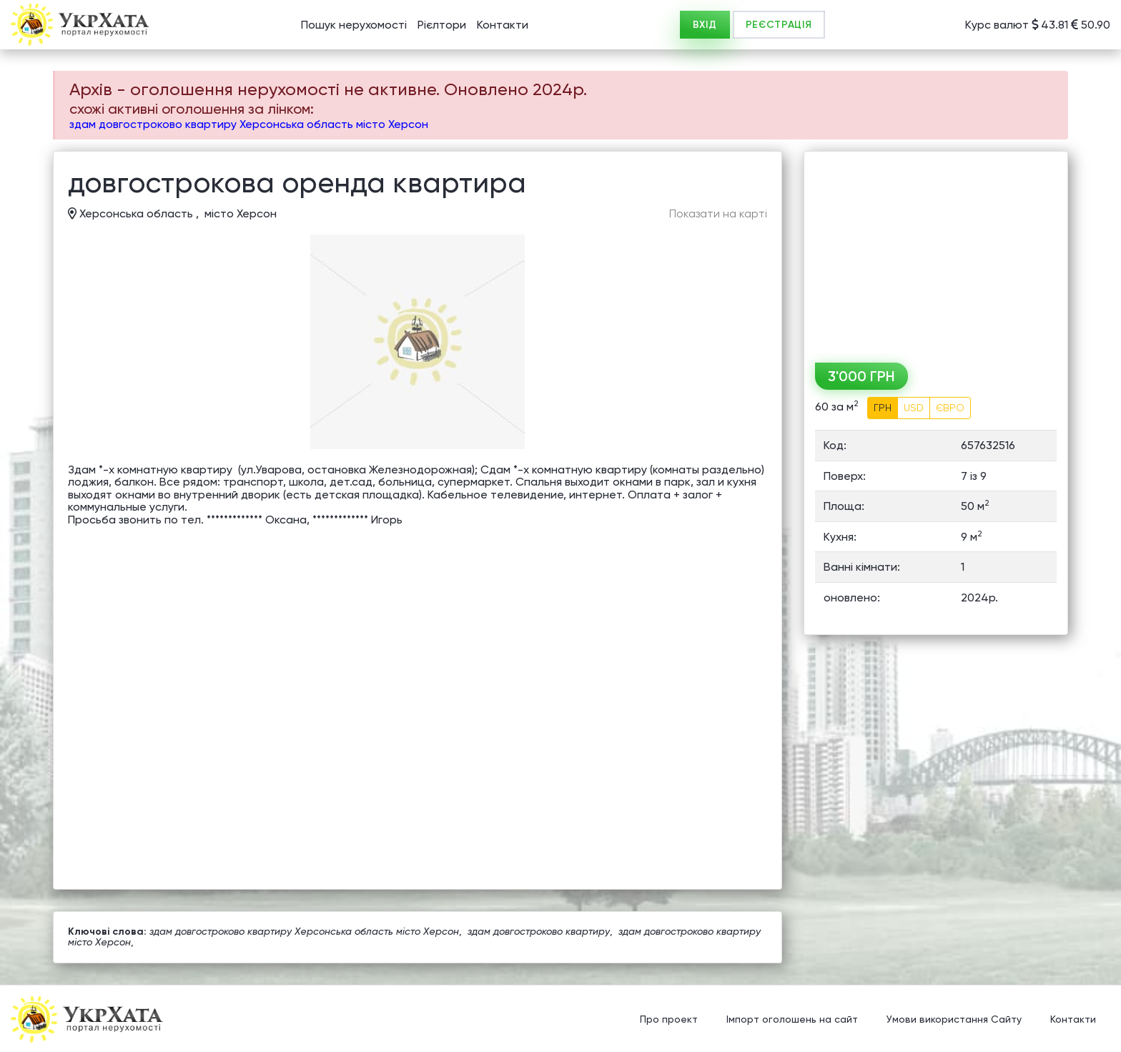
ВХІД (705, 25)
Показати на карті (718, 213)
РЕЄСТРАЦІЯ (779, 25)
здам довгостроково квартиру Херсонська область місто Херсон (248, 124)
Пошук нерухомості (354, 24)
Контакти (502, 24)
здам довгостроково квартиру (539, 931)
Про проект (669, 1020)
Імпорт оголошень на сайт (792, 1020)
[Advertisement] (935, 252)
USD (914, 407)
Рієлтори (442, 24)
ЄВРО (950, 407)
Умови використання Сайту (954, 1020)
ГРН (883, 407)
